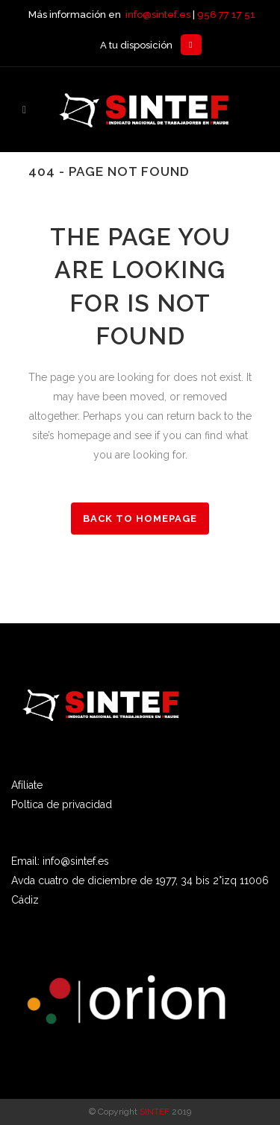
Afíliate (27, 785)
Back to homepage (140, 518)
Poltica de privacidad (61, 804)
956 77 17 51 (226, 14)
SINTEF (154, 1111)
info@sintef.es (157, 14)
